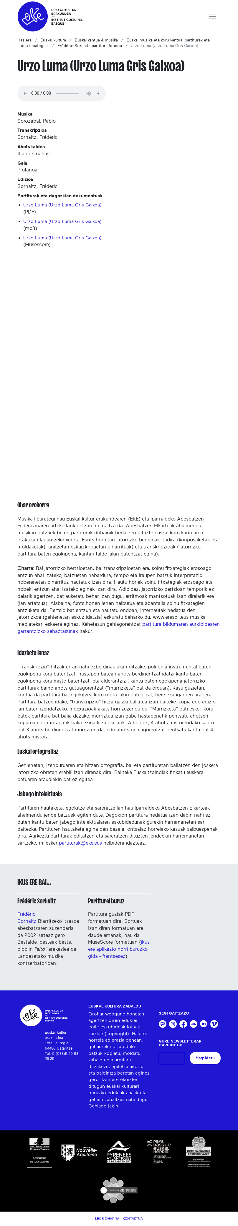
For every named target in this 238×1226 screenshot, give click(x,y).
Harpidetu (205, 1058)
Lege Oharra (107, 1218)
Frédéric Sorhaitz (36, 901)
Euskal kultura (53, 40)
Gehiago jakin (103, 1106)
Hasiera (24, 40)
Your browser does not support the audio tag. (61, 93)
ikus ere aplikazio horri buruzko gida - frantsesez (119, 949)
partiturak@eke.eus (80, 842)
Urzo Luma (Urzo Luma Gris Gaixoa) (62, 205)
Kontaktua (133, 1218)
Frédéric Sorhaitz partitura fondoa (89, 46)
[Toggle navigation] (213, 16)
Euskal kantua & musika (96, 40)
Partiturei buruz (106, 901)
